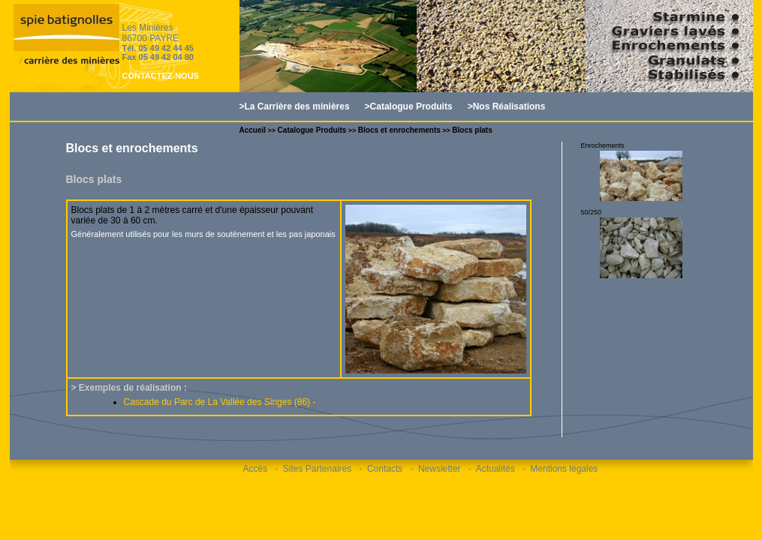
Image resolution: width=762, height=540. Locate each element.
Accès (255, 469)
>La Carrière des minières (294, 106)
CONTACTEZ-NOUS (160, 75)
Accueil (253, 130)
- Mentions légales (560, 469)
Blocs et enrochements (399, 130)
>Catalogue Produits (409, 106)
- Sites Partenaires (313, 469)
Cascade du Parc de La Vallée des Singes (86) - (220, 402)
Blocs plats (472, 130)
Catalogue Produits (312, 130)
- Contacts (380, 469)
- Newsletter (435, 469)
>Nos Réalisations (507, 106)
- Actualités (491, 469)
